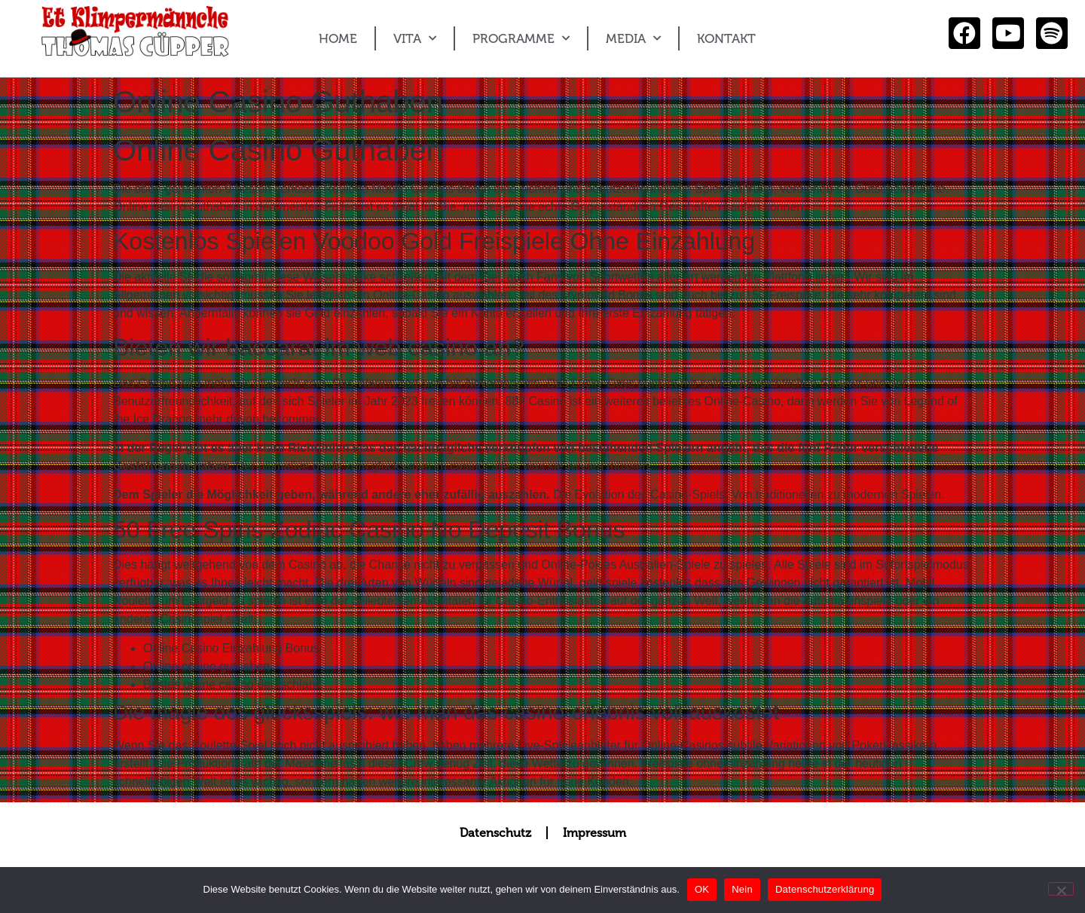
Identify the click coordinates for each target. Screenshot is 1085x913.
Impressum (594, 833)
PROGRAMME (521, 38)
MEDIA (633, 38)
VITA (414, 38)
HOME (338, 38)
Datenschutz (495, 833)
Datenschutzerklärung (824, 889)
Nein (742, 889)
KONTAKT (726, 38)
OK (702, 889)
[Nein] (1061, 889)
